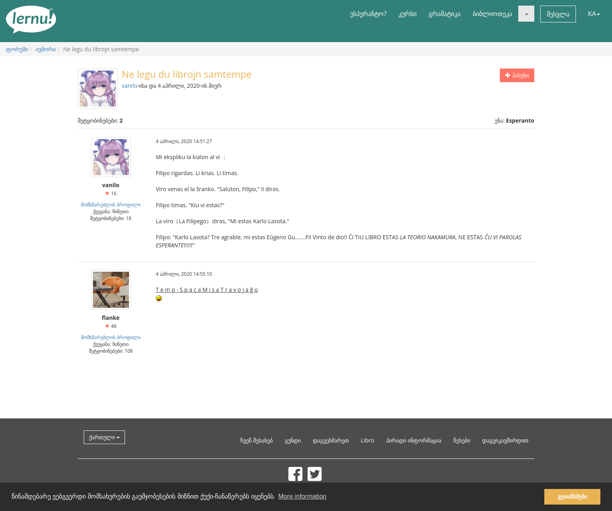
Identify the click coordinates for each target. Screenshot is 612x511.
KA (594, 13)
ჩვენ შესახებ (256, 440)
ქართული (104, 437)
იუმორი (46, 49)
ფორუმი (17, 49)
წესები (461, 440)
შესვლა (558, 14)
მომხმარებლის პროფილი (111, 204)
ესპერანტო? (368, 13)
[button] (526, 14)
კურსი (408, 13)
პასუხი (517, 75)
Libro (367, 440)
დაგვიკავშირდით (505, 440)
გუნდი (293, 440)
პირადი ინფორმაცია (413, 440)
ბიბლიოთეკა (492, 13)
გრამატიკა (445, 13)
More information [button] (302, 496)
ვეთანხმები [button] (572, 496)
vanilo (129, 85)
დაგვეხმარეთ (331, 440)
